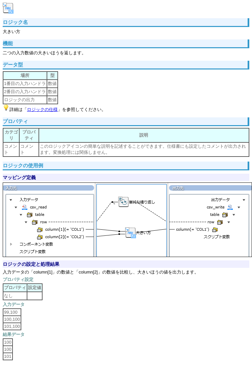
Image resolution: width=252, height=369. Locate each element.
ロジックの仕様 (42, 109)
